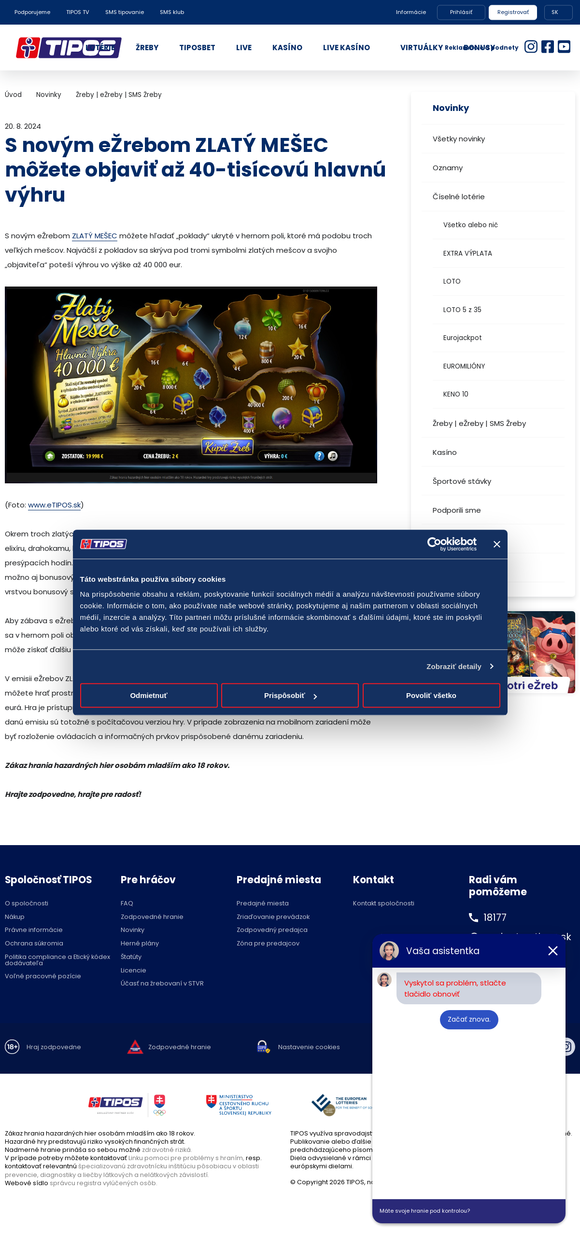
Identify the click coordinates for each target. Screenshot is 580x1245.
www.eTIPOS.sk (54, 505)
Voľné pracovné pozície (43, 976)
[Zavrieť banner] (497, 544)
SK (555, 12)
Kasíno (445, 452)
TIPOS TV (77, 12)
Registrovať (513, 12)
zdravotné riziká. (167, 1150)
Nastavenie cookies (309, 1047)
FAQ (127, 904)
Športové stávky (462, 481)
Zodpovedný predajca (272, 930)
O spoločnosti (26, 904)
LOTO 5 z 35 (462, 310)
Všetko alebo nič (470, 225)
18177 (495, 917)
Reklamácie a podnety (482, 47)
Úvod (13, 94)
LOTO (452, 281)
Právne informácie (34, 930)
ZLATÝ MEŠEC (94, 236)
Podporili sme (457, 510)
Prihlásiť (461, 12)
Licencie (133, 971)
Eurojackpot (462, 337)
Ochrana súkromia (34, 944)
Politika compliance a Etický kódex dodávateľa (57, 960)
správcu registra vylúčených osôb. (103, 1183)
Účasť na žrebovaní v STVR (162, 984)
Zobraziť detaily (453, 666)
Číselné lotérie (459, 197)
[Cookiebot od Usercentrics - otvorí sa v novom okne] (434, 544)
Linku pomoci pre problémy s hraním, (186, 1158)
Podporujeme (32, 12)
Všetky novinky (459, 139)
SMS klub (172, 12)
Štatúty (131, 957)
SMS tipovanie (124, 12)
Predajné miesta (263, 904)
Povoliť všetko (431, 695)
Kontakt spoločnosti (383, 904)
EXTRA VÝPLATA (467, 253)
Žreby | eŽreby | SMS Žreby (479, 423)
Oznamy (448, 168)
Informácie (411, 12)
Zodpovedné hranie (152, 917)
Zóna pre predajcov (268, 944)
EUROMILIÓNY (464, 366)
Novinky (48, 94)
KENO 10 (455, 394)
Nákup (15, 917)
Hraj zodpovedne (54, 1047)
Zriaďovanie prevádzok (273, 917)
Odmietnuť (148, 695)
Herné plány (140, 944)
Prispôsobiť (290, 695)
